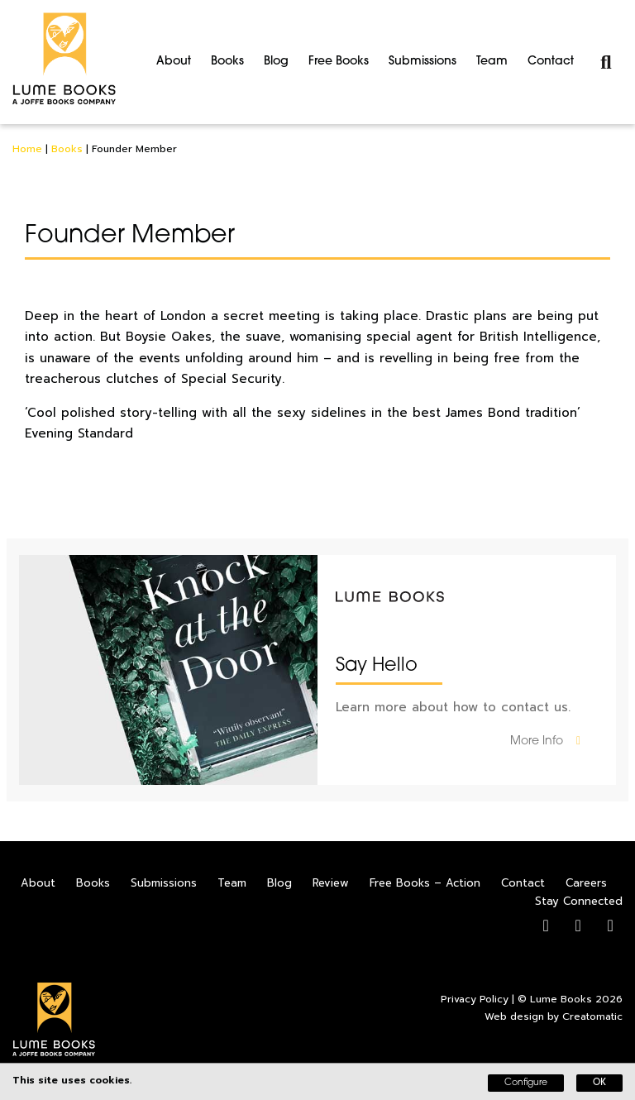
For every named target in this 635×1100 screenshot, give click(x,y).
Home (27, 148)
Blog (276, 61)
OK (599, 1083)
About (173, 61)
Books (227, 61)
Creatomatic (592, 1016)
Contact (551, 61)
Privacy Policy (474, 999)
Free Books (338, 61)
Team (492, 61)
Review (331, 883)
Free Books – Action (425, 883)
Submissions (422, 61)
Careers (586, 883)
